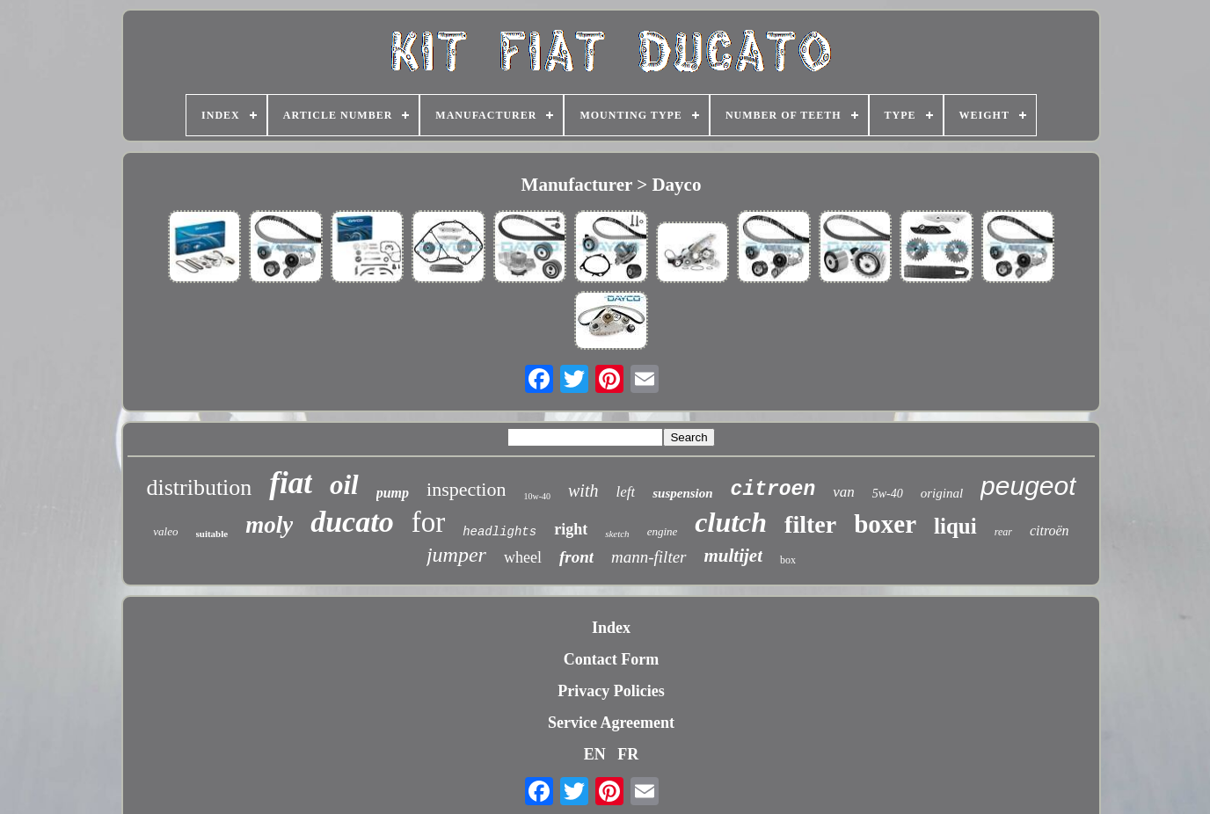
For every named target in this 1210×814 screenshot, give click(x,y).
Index (611, 627)
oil (344, 484)
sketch (617, 533)
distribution (198, 487)
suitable (212, 533)
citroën (1049, 530)
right (570, 529)
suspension (682, 493)
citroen (773, 489)
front (576, 557)
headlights (499, 532)
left (625, 491)
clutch (731, 522)
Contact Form (611, 659)
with (583, 490)
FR (627, 754)
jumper (456, 554)
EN (595, 754)
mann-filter (649, 557)
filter (810, 524)
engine (662, 531)
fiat (290, 483)
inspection (466, 489)
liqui (955, 526)
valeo (165, 531)
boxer (885, 524)
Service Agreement (611, 722)
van (844, 491)
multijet (733, 555)
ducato (351, 521)
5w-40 (887, 493)
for (428, 522)
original (942, 493)
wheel (523, 557)
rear (1003, 532)
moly (269, 525)
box (788, 560)
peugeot (1027, 485)
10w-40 (536, 496)
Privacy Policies (611, 691)
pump (392, 492)
